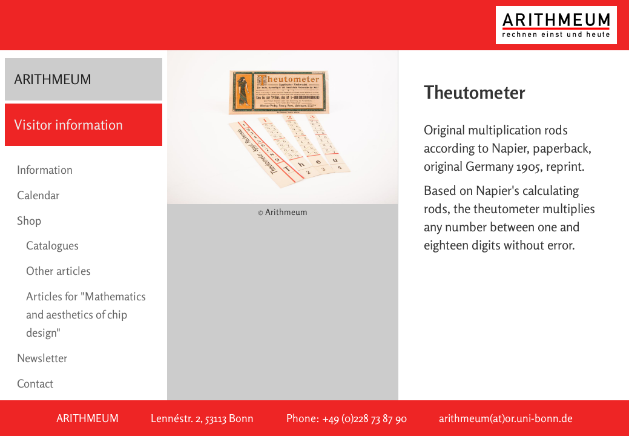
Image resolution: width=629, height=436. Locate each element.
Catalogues (52, 245)
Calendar (38, 195)
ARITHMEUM (52, 79)
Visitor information (68, 124)
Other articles (58, 270)
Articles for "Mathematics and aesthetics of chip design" (86, 314)
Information (45, 169)
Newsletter (42, 358)
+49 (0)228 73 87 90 (364, 418)
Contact (35, 383)
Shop (29, 220)
